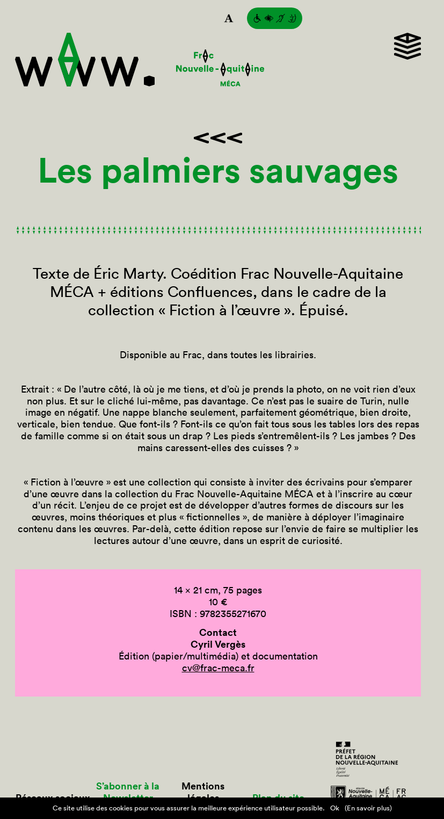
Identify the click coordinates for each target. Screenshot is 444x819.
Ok (334, 808)
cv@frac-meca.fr (218, 668)
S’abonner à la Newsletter (127, 792)
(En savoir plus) (368, 808)
